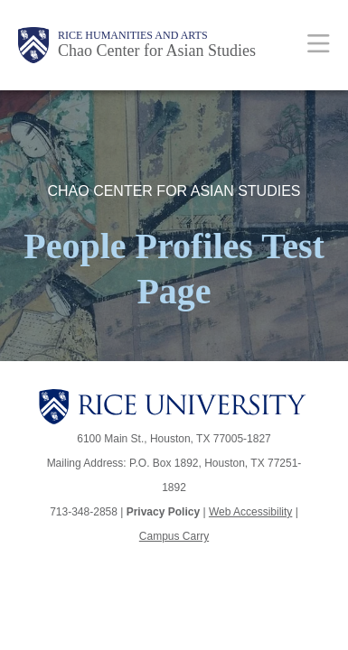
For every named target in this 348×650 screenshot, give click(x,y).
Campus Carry (174, 536)
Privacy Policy (163, 512)
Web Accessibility (250, 512)
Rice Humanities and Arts (133, 35)
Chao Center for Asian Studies (157, 51)
